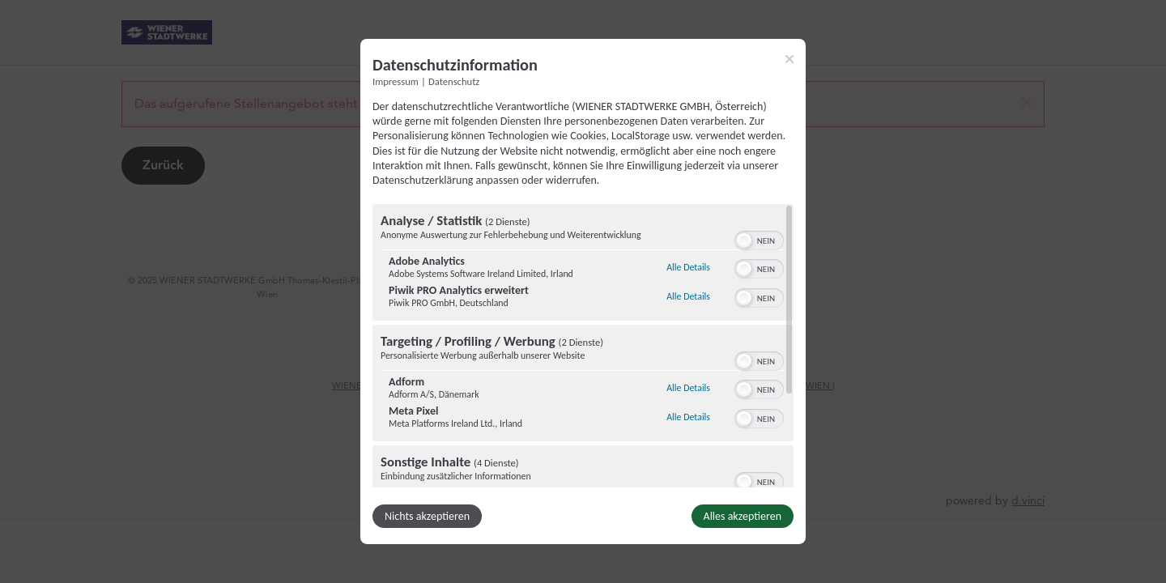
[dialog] (583, 291)
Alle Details (688, 267)
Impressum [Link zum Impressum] (395, 81)
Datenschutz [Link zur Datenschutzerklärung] (453, 81)
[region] (583, 345)
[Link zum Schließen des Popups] (789, 59)
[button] (744, 240)
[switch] (759, 239)
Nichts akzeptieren (427, 516)
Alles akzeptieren (742, 516)
